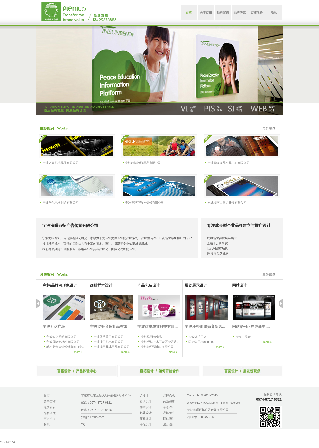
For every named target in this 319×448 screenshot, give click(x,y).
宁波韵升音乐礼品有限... (110, 326)
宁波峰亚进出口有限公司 (157, 347)
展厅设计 (169, 424)
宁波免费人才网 (308, 432)
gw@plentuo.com (92, 417)
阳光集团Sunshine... (201, 342)
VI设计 (144, 395)
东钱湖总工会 (197, 337)
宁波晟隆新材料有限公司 (62, 342)
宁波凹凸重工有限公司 (109, 337)
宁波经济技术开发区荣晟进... (160, 342)
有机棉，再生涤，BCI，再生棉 (127, 437)
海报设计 (146, 424)
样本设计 (146, 407)
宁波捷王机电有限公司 (109, 342)
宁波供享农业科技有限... (157, 326)
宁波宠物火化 (203, 437)
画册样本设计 (101, 285)
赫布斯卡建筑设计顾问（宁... (65, 347)
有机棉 (153, 437)
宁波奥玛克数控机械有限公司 (144, 202)
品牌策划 (169, 413)
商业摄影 (169, 401)
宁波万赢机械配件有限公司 (61, 163)
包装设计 (146, 413)
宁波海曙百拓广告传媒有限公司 (208, 410)
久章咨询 (187, 437)
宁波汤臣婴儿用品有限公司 (112, 347)
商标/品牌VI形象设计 (60, 285)
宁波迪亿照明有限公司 (61, 337)
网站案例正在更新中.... (251, 326)
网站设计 (239, 285)
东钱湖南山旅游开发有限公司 (227, 202)
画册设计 (146, 401)
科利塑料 (174, 437)
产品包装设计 (148, 285)
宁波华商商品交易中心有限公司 (228, 163)
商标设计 (146, 418)
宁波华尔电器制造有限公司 (61, 202)
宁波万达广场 (54, 326)
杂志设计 (169, 407)
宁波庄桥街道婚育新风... (205, 326)
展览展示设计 (196, 285)
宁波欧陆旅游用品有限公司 (143, 163)
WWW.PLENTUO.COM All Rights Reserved (213, 402)
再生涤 (163, 437)
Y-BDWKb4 (7, 442)
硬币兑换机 (289, 432)
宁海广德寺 (243, 337)
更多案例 (268, 128)
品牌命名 (169, 395)
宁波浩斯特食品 (151, 337)
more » (78, 351)
